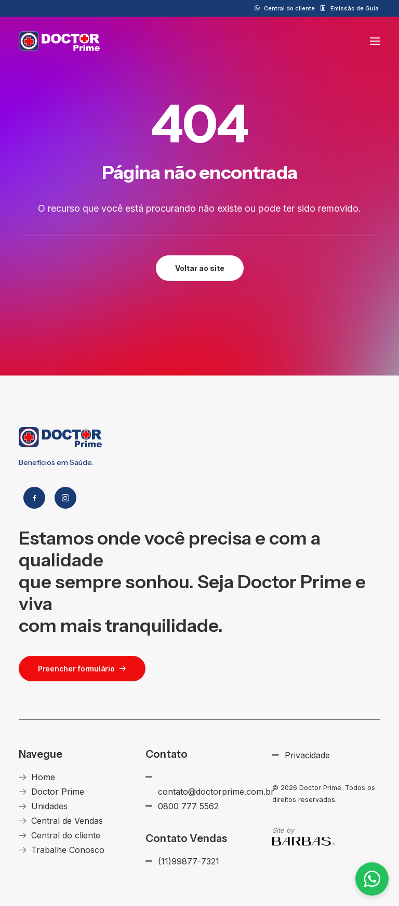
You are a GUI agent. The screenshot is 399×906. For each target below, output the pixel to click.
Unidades (49, 806)
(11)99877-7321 (188, 861)
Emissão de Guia (354, 8)
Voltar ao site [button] (199, 268)
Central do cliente (289, 8)
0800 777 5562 (188, 806)
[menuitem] (284, 8)
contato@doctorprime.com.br (216, 791)
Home (43, 777)
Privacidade (307, 755)
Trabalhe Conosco (67, 850)
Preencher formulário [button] (82, 668)
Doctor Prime (57, 791)
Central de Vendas (67, 821)
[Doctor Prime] (59, 41)
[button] (375, 41)
